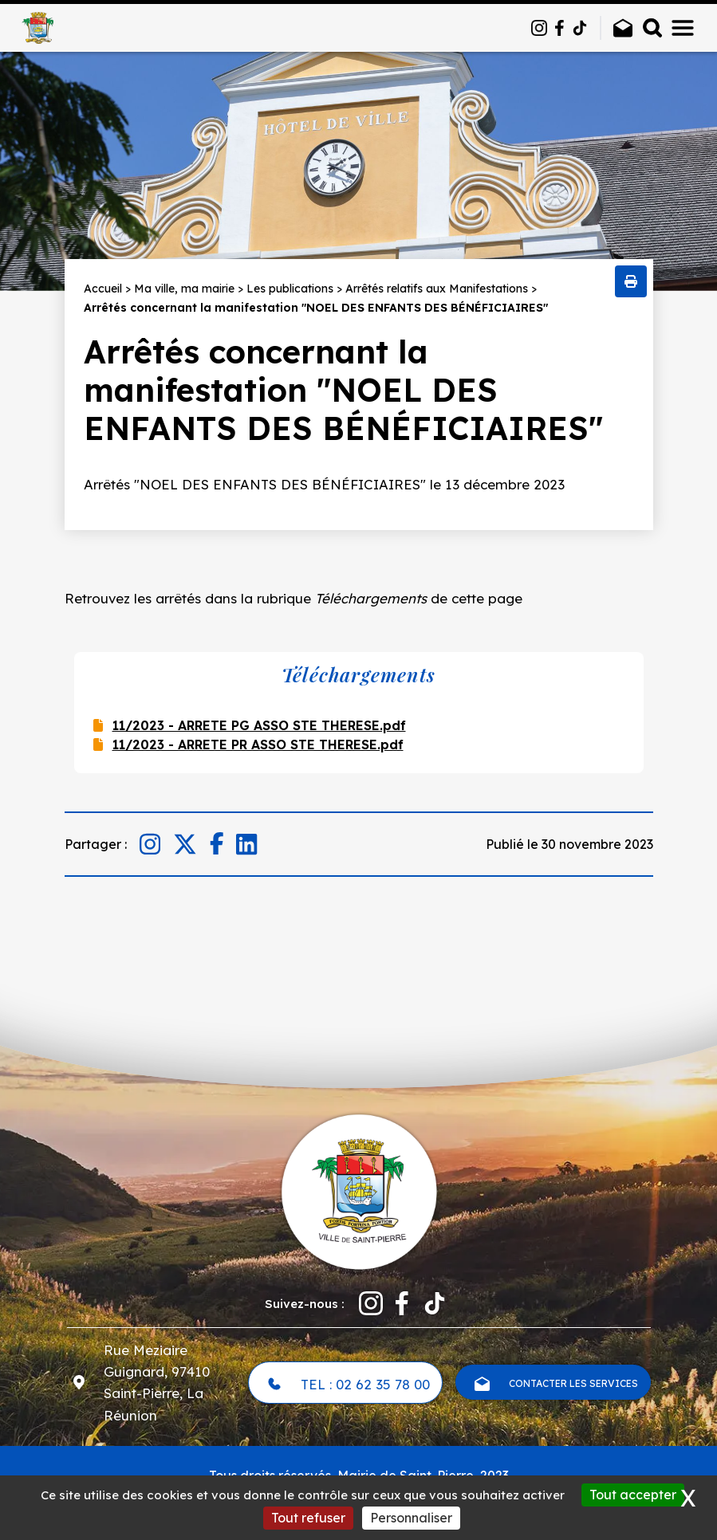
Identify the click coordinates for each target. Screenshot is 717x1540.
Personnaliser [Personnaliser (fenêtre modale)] (411, 1518)
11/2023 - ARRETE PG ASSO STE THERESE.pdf (259, 725)
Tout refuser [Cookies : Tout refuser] (308, 1518)
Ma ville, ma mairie (184, 288)
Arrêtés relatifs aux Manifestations (436, 288)
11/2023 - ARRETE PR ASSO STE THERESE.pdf (258, 744)
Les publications (289, 288)
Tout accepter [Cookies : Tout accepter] (632, 1495)
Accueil (103, 288)
